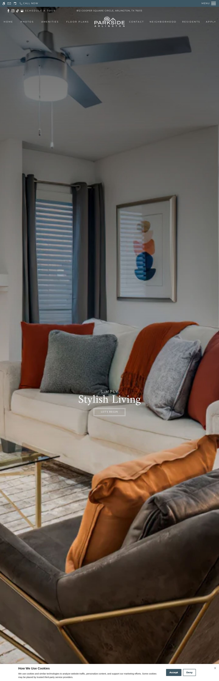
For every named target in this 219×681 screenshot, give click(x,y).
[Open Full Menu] (208, 3)
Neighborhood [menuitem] (163, 21)
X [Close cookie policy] (215, 668)
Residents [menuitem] (191, 21)
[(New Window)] (8, 10)
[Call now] (28, 3)
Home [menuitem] (8, 21)
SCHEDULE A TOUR (40, 10)
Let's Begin (109, 412)
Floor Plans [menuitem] (77, 21)
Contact (136, 21)
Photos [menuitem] (27, 21)
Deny (189, 672)
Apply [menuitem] (211, 21)
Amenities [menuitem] (50, 21)
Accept (173, 672)
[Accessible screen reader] (3, 3)
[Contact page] (9, 3)
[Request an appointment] (15, 3)
